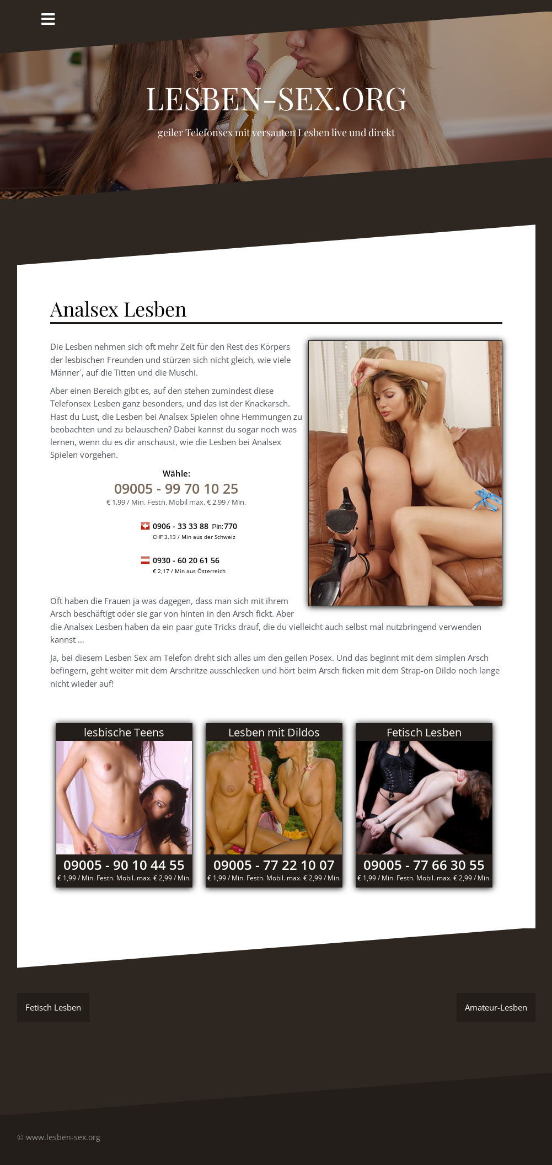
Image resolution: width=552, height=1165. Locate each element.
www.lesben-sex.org (63, 1137)
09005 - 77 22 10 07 (274, 865)
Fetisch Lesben (53, 1007)
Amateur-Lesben (496, 1007)
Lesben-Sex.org (276, 91)
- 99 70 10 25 (176, 488)
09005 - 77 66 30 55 (424, 865)
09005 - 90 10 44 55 (124, 865)
